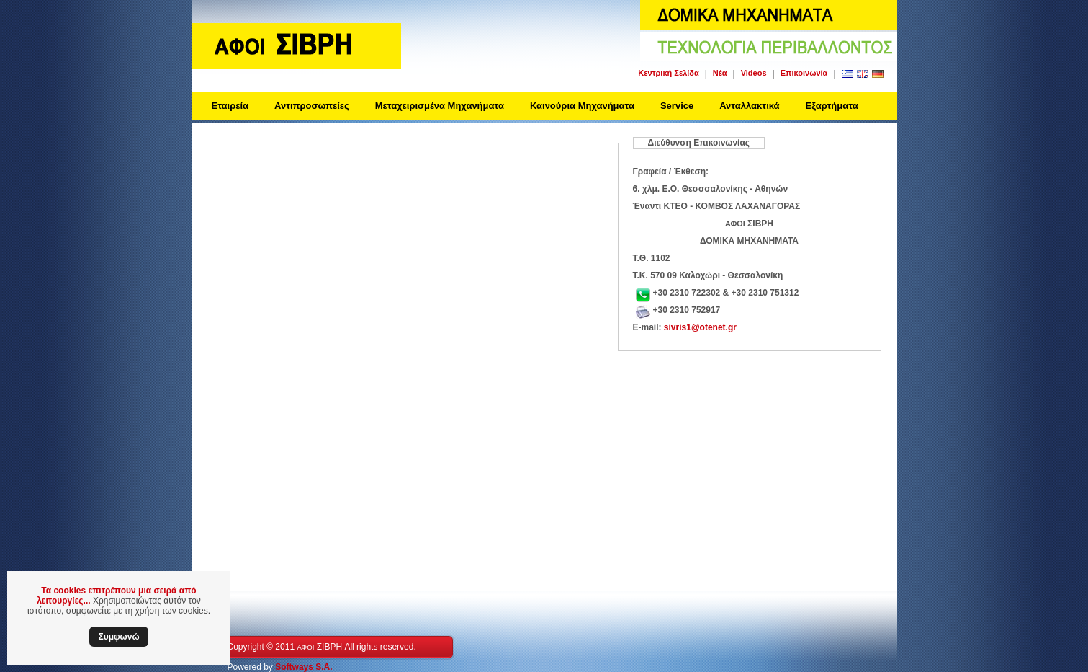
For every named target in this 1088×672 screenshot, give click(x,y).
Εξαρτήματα (832, 105)
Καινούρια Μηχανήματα (582, 105)
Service (676, 105)
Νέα (720, 72)
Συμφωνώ (118, 637)
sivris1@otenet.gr (700, 327)
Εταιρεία (230, 105)
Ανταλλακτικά (749, 105)
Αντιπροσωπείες (311, 105)
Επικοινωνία (804, 72)
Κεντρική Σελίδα (668, 72)
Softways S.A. (303, 667)
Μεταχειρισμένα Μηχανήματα (439, 105)
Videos (754, 72)
